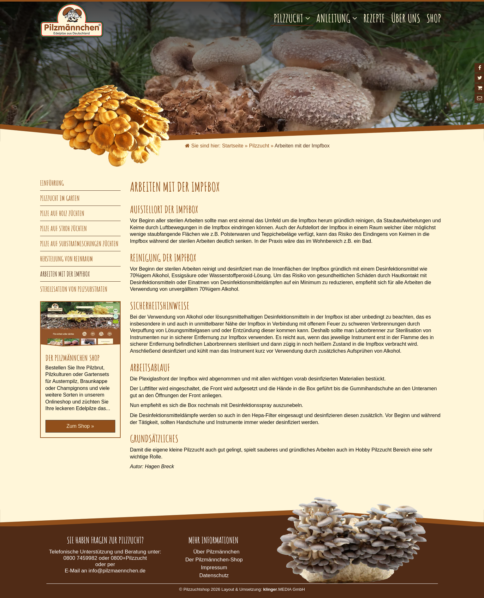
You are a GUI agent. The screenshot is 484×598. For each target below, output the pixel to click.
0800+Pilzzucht (129, 558)
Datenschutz (214, 575)
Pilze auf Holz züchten (62, 213)
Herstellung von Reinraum (66, 258)
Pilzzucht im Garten (60, 198)
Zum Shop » (80, 426)
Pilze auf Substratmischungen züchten (79, 243)
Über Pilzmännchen (216, 552)
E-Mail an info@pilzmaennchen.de (105, 571)
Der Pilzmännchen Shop (72, 358)
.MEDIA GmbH (284, 589)
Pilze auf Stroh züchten (63, 228)
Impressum (214, 568)
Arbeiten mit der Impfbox (65, 274)
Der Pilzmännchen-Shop (214, 560)
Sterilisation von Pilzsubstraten (73, 289)
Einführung (52, 183)
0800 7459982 (80, 558)
